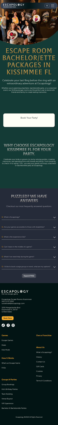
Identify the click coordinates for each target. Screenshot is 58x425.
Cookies (39, 371)
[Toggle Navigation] (52, 5)
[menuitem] (16, 344)
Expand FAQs (29, 276)
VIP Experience (7, 403)
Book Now (7, 318)
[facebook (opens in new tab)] (8, 325)
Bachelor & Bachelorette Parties (14, 408)
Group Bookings (8, 384)
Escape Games (7, 340)
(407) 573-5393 (8, 301)
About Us (40, 347)
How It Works (8, 358)
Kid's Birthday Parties (10, 389)
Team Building (7, 394)
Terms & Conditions (44, 381)
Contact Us (40, 362)
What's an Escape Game (11, 363)
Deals (4, 345)
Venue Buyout (7, 399)
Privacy (39, 376)
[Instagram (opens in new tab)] (13, 325)
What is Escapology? (44, 352)
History (39, 357)
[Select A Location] (47, 6)
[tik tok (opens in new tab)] (3, 325)
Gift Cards (40, 366)
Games (5, 335)
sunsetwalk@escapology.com (13, 303)
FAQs (4, 368)
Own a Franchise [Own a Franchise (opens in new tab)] (43, 335)
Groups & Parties (9, 379)
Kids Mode (6, 350)
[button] (29, 217)
